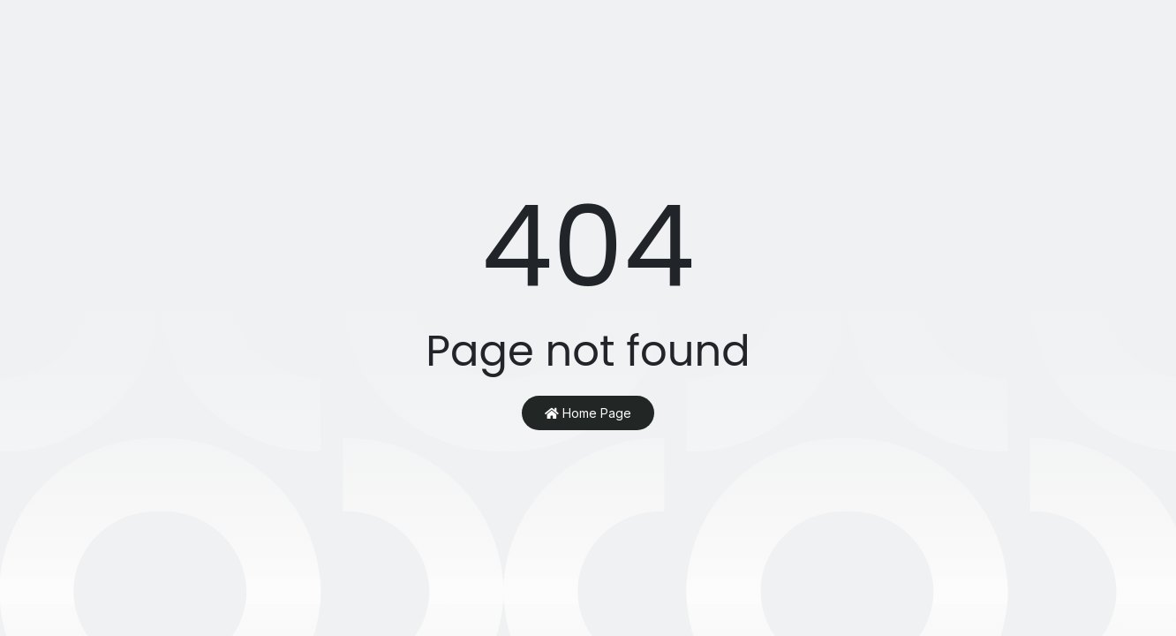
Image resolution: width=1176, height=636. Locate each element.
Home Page (588, 412)
